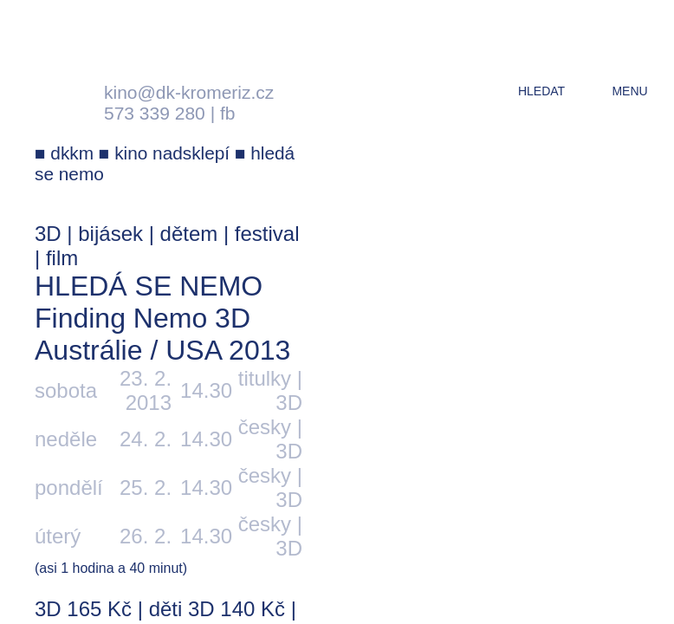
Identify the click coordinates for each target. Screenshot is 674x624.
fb (228, 113)
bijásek (110, 233)
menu (629, 91)
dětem (189, 233)
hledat (541, 91)
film (62, 258)
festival (267, 233)
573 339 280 (154, 113)
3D (48, 233)
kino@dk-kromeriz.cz (189, 92)
